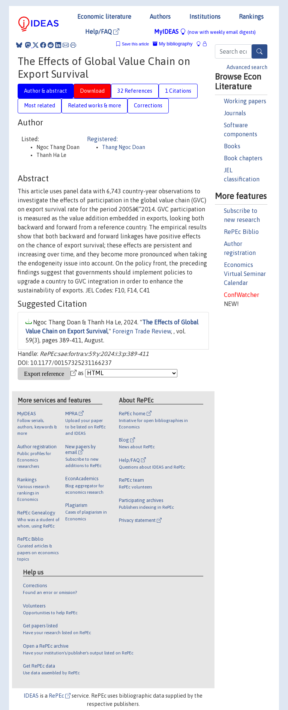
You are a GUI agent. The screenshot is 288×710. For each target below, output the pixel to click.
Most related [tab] (39, 106)
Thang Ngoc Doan (123, 147)
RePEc (59, 696)
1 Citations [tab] (178, 91)
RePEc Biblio (241, 231)
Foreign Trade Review (141, 331)
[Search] (259, 51)
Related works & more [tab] (94, 106)
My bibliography (172, 44)
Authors (160, 16)
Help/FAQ (102, 31)
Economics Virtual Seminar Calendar (245, 273)
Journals (235, 113)
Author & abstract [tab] (45, 91)
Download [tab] (92, 91)
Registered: (102, 139)
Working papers (245, 101)
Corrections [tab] (148, 106)
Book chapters (243, 158)
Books (232, 146)
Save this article (135, 44)
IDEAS (31, 696)
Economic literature (104, 16)
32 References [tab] (134, 91)
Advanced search (246, 67)
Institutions (204, 16)
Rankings (251, 16)
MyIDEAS (205, 31)
